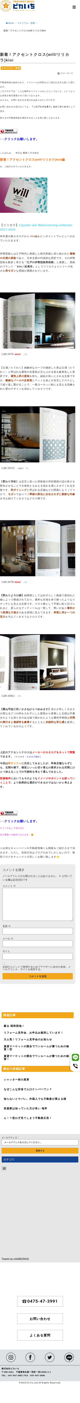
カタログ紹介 (33, 757)
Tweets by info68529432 (15, 1259)
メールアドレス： (10, 1137)
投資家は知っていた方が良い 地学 (25, 1108)
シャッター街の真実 (16, 1079)
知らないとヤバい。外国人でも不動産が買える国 (35, 1099)
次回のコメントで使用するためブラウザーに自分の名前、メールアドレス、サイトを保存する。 (37, 968)
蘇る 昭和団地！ (14, 1026)
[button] (74, 7)
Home (10, 23)
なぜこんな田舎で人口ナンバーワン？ (28, 1089)
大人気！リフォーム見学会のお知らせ (28, 1039)
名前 (7, 926)
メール (8, 938)
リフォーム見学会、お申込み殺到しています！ (33, 1032)
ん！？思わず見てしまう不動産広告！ (28, 1118)
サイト (6, 951)
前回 (25, 153)
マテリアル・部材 (26, 23)
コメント (9, 886)
